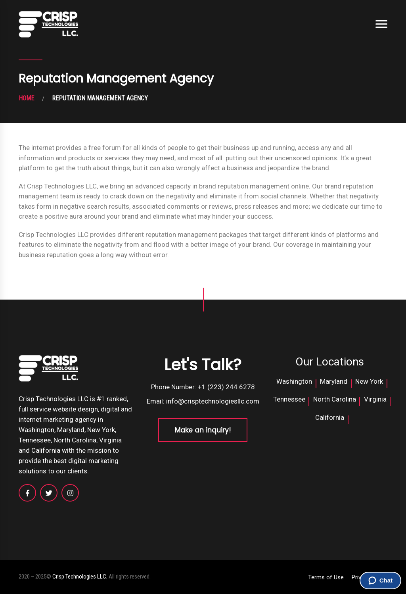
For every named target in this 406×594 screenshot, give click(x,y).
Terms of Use (326, 577)
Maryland (333, 381)
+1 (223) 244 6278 (226, 387)
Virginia (375, 399)
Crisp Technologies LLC (79, 576)
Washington (294, 381)
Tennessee (289, 399)
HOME (26, 98)
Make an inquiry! (203, 430)
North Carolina (334, 399)
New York (369, 381)
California (329, 417)
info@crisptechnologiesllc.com (212, 401)
